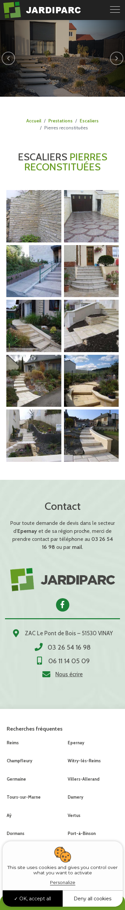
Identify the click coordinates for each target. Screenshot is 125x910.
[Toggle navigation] (115, 10)
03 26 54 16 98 (69, 647)
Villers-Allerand (83, 779)
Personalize (62, 882)
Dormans (15, 833)
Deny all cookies (92, 899)
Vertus (74, 815)
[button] (8, 58)
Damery (75, 797)
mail (77, 547)
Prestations (60, 121)
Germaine (16, 779)
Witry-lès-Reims (84, 760)
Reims (13, 742)
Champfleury (19, 760)
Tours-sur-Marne (24, 797)
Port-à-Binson (82, 833)
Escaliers (89, 121)
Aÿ (9, 815)
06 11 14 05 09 (69, 661)
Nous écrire (69, 674)
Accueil (33, 121)
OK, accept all (32, 899)
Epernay (76, 742)
